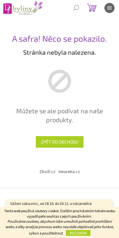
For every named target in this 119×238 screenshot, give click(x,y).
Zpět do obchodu (59, 141)
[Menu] (109, 8)
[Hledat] (76, 8)
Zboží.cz (47, 172)
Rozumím (78, 233)
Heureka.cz (69, 172)
